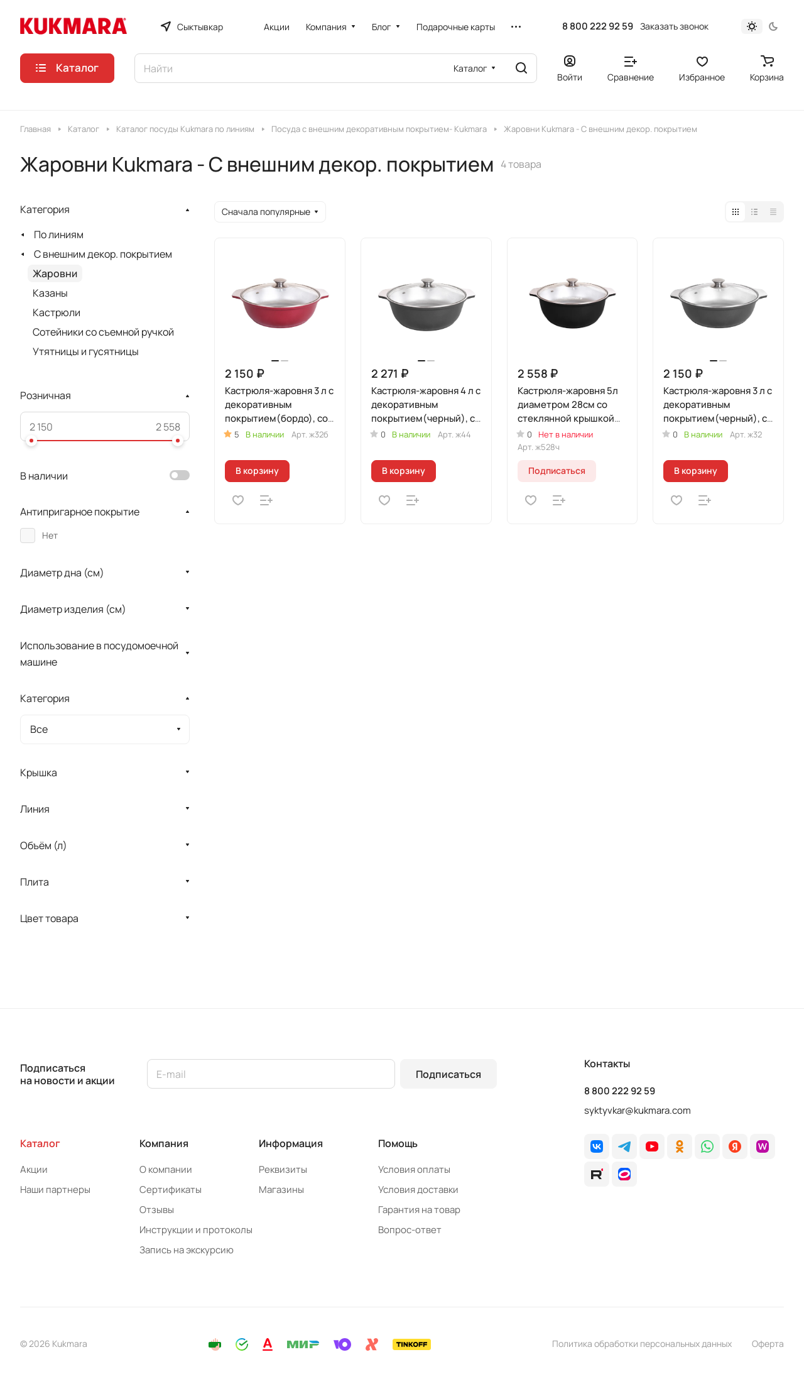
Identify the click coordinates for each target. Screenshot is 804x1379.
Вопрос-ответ (410, 1229)
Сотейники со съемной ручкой (103, 332)
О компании (165, 1169)
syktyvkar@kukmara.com (637, 1110)
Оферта (768, 1343)
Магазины (281, 1189)
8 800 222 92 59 (597, 26)
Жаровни (55, 273)
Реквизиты (283, 1169)
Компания (163, 1143)
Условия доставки (418, 1189)
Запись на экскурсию (186, 1249)
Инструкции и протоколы (196, 1229)
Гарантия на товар (419, 1209)
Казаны (50, 293)
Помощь (398, 1143)
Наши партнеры (55, 1189)
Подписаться (448, 1074)
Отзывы (156, 1209)
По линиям (59, 234)
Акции (34, 1169)
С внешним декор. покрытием (103, 254)
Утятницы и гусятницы (86, 351)
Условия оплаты (414, 1169)
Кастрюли (56, 312)
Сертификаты (170, 1189)
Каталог (40, 1143)
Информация (291, 1143)
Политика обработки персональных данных (642, 1343)
